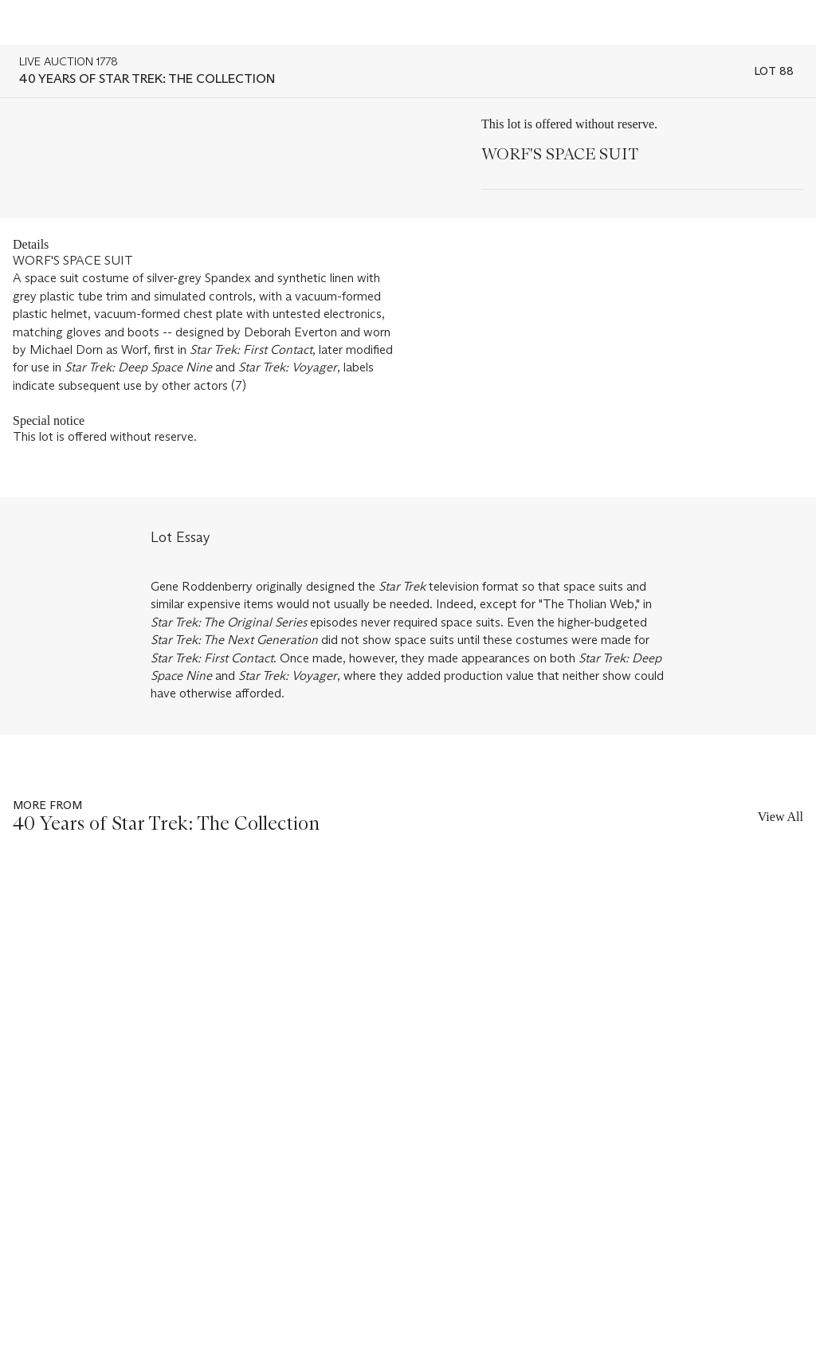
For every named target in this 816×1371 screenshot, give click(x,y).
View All (780, 816)
